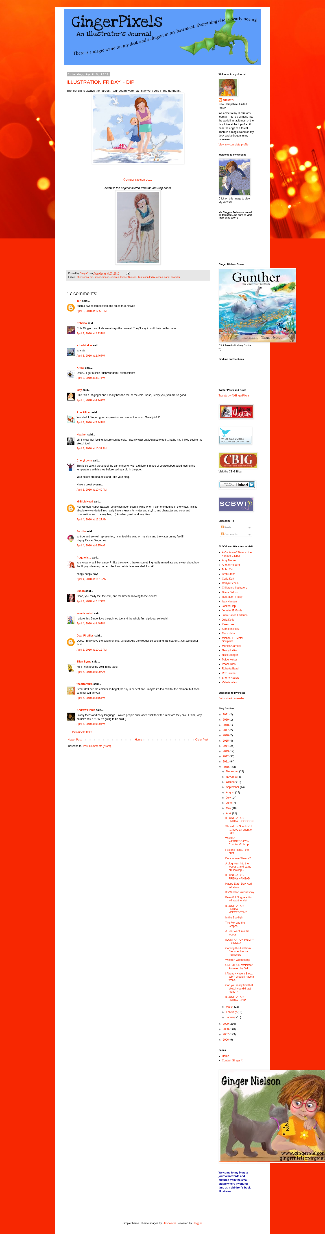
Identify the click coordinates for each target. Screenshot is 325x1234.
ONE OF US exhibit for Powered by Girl (238, 966)
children (114, 277)
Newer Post (75, 739)
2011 (226, 761)
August (230, 792)
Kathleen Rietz (231, 628)
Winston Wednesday (237, 959)
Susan (81, 591)
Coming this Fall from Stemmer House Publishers (238, 951)
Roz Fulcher (229, 673)
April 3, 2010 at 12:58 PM (92, 311)
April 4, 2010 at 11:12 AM (92, 579)
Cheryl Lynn (84, 460)
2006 (226, 1039)
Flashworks (169, 1223)
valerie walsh (85, 613)
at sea (98, 277)
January (231, 1017)
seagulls (175, 277)
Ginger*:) (229, 99)
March (230, 1006)
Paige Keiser (229, 659)
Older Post (201, 739)
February (231, 1012)
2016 (226, 735)
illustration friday (146, 277)
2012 (226, 756)
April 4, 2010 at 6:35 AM (91, 545)
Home (138, 739)
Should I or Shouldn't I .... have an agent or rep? (239, 829)
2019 (226, 719)
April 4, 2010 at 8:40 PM (91, 623)
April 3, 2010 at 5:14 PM (91, 422)
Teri (79, 301)
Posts (226, 527)
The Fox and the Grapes (235, 924)
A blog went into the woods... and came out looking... (238, 867)
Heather (82, 434)
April (229, 813)
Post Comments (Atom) (97, 746)
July (228, 797)
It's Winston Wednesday (239, 892)
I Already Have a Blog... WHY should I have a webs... (239, 977)
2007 (226, 1034)
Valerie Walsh (230, 682)
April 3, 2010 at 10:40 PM (92, 489)
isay (80, 390)
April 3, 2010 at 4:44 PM (91, 400)
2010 (226, 767)
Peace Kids (229, 664)
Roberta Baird (230, 668)
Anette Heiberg (231, 564)
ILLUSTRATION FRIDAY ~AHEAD (237, 877)
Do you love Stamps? (238, 858)
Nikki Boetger (230, 654)
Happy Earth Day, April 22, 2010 (238, 885)
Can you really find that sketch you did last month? (239, 988)
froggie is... (84, 557)
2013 (226, 751)
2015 (226, 740)
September (233, 787)
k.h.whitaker (84, 345)
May (229, 808)
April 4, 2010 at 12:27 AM (92, 519)
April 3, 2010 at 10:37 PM (92, 448)
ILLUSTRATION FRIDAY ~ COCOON (239, 819)
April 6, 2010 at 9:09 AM (91, 671)
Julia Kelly (228, 619)
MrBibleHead (85, 501)
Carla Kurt (228, 578)
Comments (229, 534)
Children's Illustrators (234, 587)
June (229, 802)
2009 (226, 1023)
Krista (80, 367)
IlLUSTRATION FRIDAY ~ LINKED (239, 941)
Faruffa (81, 531)
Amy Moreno (229, 560)
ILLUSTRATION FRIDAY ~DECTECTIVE (236, 909)
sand (166, 277)
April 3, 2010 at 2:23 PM (91, 333)
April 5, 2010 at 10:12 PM (92, 649)
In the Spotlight (234, 917)
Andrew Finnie (86, 710)
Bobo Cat (227, 569)
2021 (226, 714)
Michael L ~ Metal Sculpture (232, 639)
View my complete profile (234, 144)
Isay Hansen (229, 601)
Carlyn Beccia (230, 583)
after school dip (85, 277)
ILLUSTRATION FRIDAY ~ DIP (101, 82)
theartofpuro (85, 684)
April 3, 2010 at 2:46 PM (91, 355)
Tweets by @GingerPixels (234, 395)
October (231, 782)
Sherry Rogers (230, 677)
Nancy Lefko (229, 650)
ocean (159, 277)
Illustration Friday (232, 596)
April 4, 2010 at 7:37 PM (91, 601)
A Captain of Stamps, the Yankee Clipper (237, 554)
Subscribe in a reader (231, 698)
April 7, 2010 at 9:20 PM (91, 723)
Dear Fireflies (85, 635)
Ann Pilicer (84, 412)
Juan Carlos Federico (235, 615)
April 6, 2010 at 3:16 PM (91, 697)
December (232, 771)
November (232, 776)
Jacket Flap (229, 606)
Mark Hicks (228, 633)
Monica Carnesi (231, 645)
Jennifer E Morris (232, 610)
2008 (226, 1029)
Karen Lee (228, 624)
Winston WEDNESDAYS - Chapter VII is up (237, 841)
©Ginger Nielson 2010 (138, 179)
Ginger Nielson (128, 277)
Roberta (82, 323)
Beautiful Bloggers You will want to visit (238, 899)
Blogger (197, 1223)
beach (106, 277)
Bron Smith (228, 574)
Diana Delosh (230, 592)
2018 (226, 725)
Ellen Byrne (84, 661)
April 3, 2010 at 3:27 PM (91, 377)
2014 (226, 745)
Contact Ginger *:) (233, 1060)
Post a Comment (82, 731)
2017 (226, 730)
